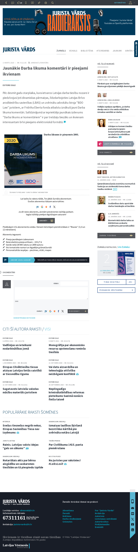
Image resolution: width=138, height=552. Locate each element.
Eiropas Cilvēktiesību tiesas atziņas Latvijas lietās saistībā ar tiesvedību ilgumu (22, 370)
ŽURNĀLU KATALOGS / (113, 247)
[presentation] (74, 304)
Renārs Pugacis (114, 197)
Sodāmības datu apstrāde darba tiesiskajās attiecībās (121, 204)
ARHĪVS (129, 50)
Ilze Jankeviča (113, 214)
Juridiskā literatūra (39, 62)
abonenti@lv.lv (27, 510)
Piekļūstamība (102, 524)
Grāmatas (68, 521)
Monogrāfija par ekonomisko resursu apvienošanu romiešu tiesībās (67, 348)
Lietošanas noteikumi (106, 519)
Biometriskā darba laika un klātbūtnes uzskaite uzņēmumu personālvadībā (121, 223)
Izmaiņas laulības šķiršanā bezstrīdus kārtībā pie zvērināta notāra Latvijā (65, 429)
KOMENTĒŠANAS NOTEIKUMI (24, 318)
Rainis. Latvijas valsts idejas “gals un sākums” (21, 446)
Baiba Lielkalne (114, 120)
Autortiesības (102, 521)
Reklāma (67, 516)
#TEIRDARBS (103, 50)
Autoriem (99, 516)
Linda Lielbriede (113, 100)
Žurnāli (66, 513)
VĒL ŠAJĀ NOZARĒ (105, 164)
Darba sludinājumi (72, 519)
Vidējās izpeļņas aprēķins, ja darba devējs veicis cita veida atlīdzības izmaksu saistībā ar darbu (113, 109)
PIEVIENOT (74, 311)
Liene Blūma (102, 77)
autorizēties (120, 3)
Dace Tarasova (103, 177)
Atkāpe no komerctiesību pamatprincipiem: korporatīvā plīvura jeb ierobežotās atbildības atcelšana (120, 131)
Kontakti (99, 527)
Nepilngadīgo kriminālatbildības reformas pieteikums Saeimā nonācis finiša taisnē (66, 394)
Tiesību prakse (54, 441)
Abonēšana (68, 510)
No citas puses (55, 456)
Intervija (6, 422)
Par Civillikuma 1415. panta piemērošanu (66, 446)
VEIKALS (73, 50)
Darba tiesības (116, 235)
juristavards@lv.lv (23, 524)
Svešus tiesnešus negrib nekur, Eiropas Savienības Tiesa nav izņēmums (22, 429)
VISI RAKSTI (116, 152)
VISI (48, 329)
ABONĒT (43, 221)
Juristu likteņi (9, 441)
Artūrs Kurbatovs (117, 177)
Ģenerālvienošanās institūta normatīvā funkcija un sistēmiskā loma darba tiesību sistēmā (116, 186)
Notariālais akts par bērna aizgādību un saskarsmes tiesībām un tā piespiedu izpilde (23, 463)
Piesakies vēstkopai (116, 290)
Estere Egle (9, 85)
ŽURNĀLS (61, 50)
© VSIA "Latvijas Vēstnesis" (77, 537)
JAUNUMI (117, 50)
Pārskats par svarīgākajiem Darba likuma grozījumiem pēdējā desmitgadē (116, 85)
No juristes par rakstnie (65, 462)
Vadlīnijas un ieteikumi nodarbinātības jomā (17, 346)
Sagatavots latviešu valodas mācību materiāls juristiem (21, 390)
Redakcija (100, 513)
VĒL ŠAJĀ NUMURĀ (105, 63)
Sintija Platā (112, 77)
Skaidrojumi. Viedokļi (11, 456)
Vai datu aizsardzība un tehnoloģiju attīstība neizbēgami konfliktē (63, 370)
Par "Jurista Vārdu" (104, 510)
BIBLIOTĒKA (87, 50)
